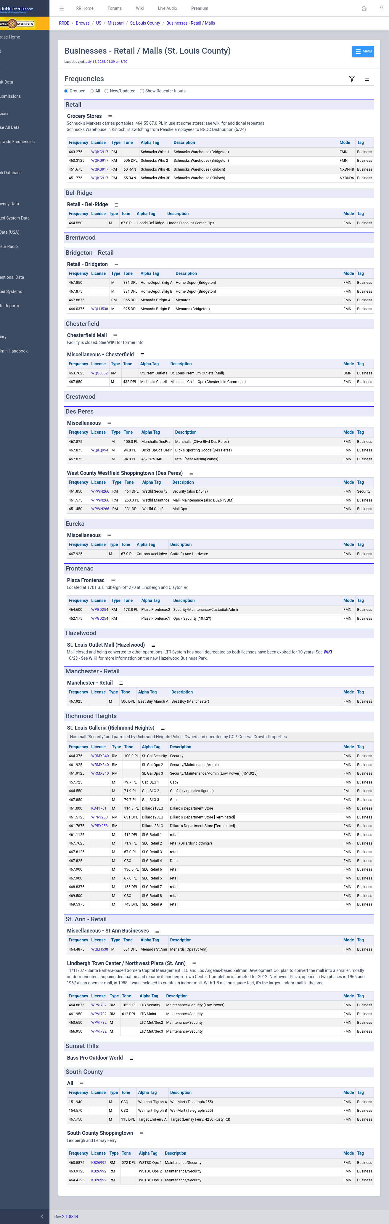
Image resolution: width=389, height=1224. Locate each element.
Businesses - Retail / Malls (217, 23)
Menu (363, 51)
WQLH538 (126, 309)
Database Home (23, 37)
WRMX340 (126, 756)
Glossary (16, 337)
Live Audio (193, 8)
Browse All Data (23, 127)
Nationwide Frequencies (30, 142)
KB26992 (125, 1169)
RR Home (111, 8)
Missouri (142, 23)
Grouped (104, 91)
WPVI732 (125, 1011)
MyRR (13, 51)
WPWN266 (127, 491)
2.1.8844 (96, 1216)
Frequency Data (22, 203)
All (124, 91)
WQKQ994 (126, 450)
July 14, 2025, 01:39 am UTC (133, 62)
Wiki (166, 8)
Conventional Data (25, 277)
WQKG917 (126, 152)
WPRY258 (126, 817)
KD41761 (125, 808)
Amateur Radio (22, 246)
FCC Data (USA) (23, 232)
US (124, 23)
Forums (141, 8)
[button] (364, 8)
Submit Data (19, 82)
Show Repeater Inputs (192, 91)
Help (12, 379)
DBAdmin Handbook (27, 351)
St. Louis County (171, 23)
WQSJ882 (126, 373)
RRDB (90, 23)
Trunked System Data (28, 218)
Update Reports (22, 306)
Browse (109, 23)
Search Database (24, 172)
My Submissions (23, 96)
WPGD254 (126, 609)
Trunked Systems (24, 291)
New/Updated (149, 91)
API (11, 365)
